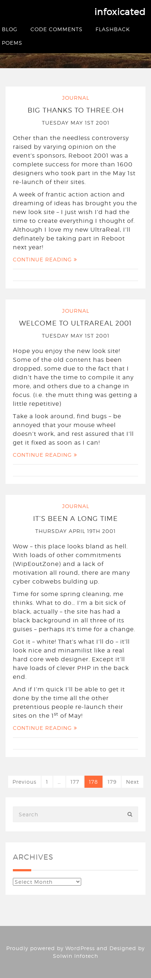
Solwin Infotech (75, 956)
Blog (10, 29)
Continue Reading (45, 259)
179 (112, 782)
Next (132, 782)
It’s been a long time (75, 518)
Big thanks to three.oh (76, 110)
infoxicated (119, 12)
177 (75, 782)
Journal (75, 98)
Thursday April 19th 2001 (75, 531)
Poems (12, 43)
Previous (24, 782)
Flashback (113, 29)
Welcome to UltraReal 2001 (75, 323)
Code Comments (56, 29)
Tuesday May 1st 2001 (75, 123)
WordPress (80, 948)
